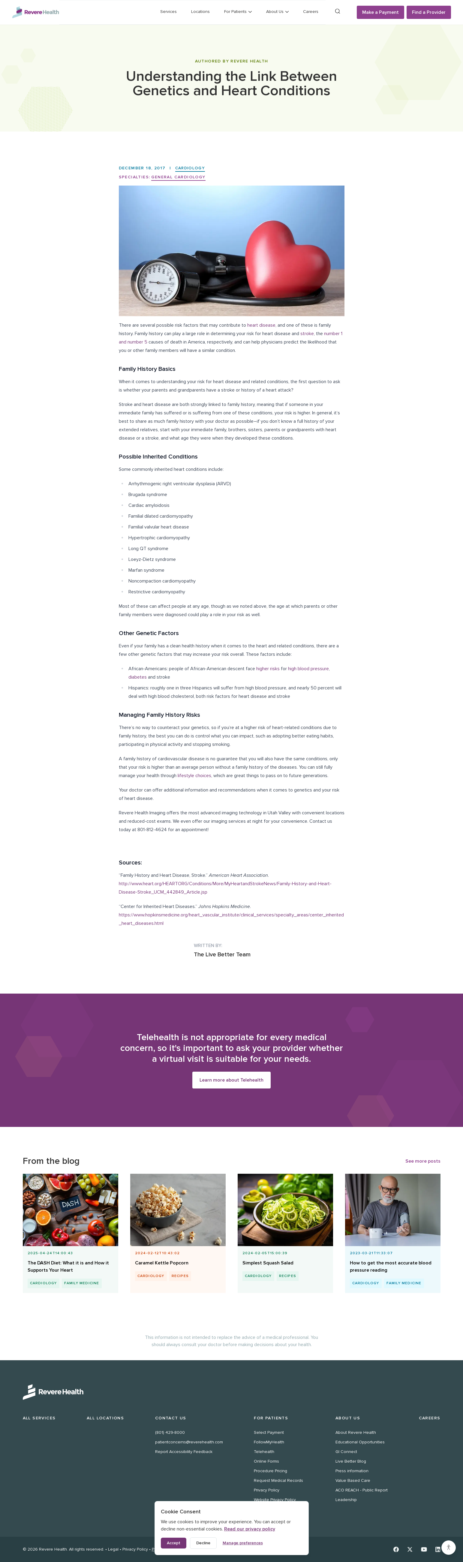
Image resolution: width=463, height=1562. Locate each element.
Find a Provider (429, 12)
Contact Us (170, 1418)
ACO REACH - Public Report (361, 1490)
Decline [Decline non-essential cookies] (203, 1542)
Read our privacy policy (249, 1529)
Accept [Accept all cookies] (173, 1542)
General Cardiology (178, 177)
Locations (200, 11)
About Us (347, 1418)
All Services (39, 1418)
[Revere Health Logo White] (231, 1392)
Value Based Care (352, 1480)
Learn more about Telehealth (231, 1080)
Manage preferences (243, 1542)
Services (168, 11)
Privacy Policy (266, 1490)
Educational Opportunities (360, 1442)
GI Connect (346, 1451)
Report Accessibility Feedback (183, 1451)
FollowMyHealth (269, 1442)
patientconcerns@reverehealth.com (189, 1442)
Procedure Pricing (270, 1470)
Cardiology (190, 168)
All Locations (105, 1418)
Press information (351, 1470)
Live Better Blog (350, 1461)
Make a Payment (380, 12)
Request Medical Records (278, 1480)
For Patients (271, 1418)
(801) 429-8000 (170, 1432)
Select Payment (269, 1432)
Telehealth (264, 1451)
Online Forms (266, 1461)
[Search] (337, 11)
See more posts (422, 1161)
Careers (310, 11)
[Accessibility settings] (448, 1547)
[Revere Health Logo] (35, 12)
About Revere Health (355, 1432)
